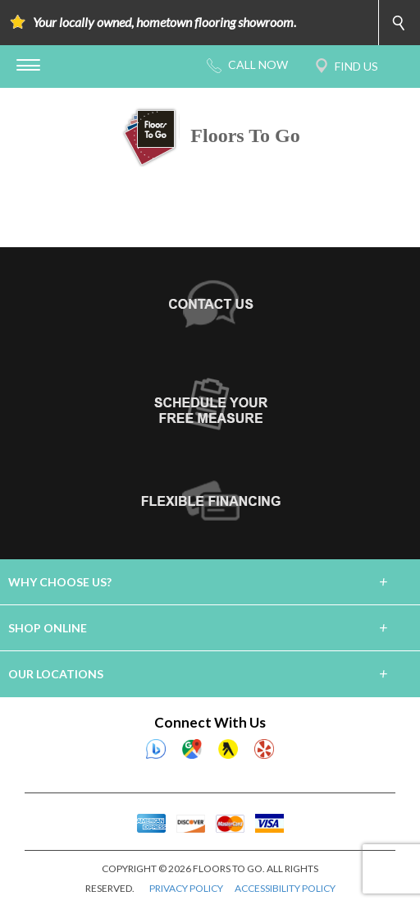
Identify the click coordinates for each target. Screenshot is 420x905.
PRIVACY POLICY (186, 888)
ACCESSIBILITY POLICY (285, 888)
